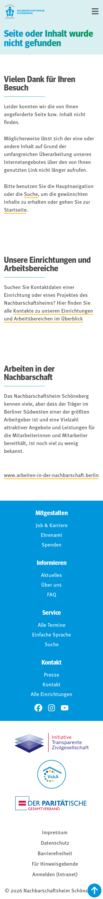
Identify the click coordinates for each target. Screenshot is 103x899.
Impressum (55, 833)
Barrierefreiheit (55, 854)
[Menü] (95, 11)
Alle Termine (51, 625)
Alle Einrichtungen (51, 694)
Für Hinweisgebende (55, 864)
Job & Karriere (52, 525)
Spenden (51, 545)
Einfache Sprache (51, 635)
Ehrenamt (51, 535)
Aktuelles (51, 575)
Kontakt (51, 685)
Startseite (15, 210)
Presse (51, 675)
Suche (31, 194)
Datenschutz (55, 843)
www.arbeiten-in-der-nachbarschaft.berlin (51, 475)
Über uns (51, 585)
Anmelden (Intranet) (55, 874)
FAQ (51, 595)
